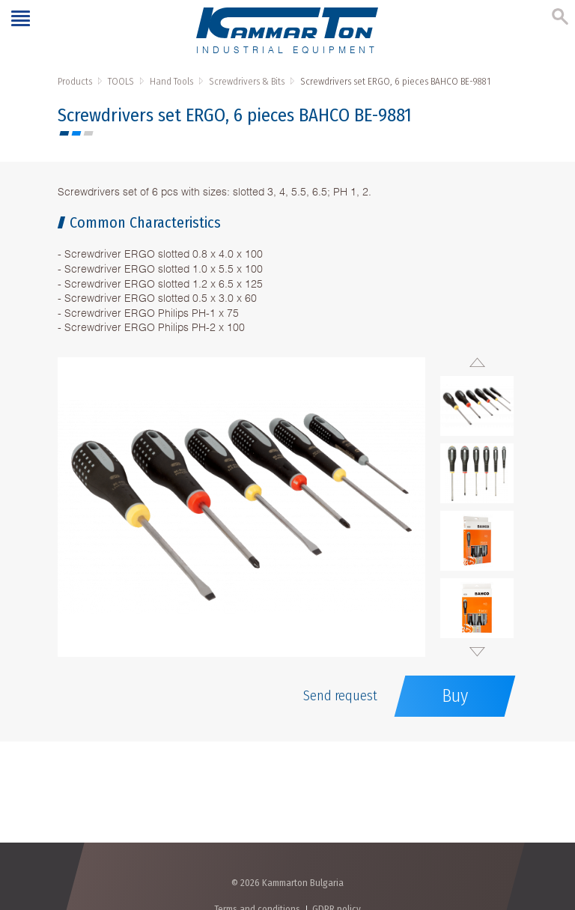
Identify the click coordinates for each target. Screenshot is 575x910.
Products (75, 81)
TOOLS (121, 81)
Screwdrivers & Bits (247, 81)
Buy (455, 695)
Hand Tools (171, 81)
